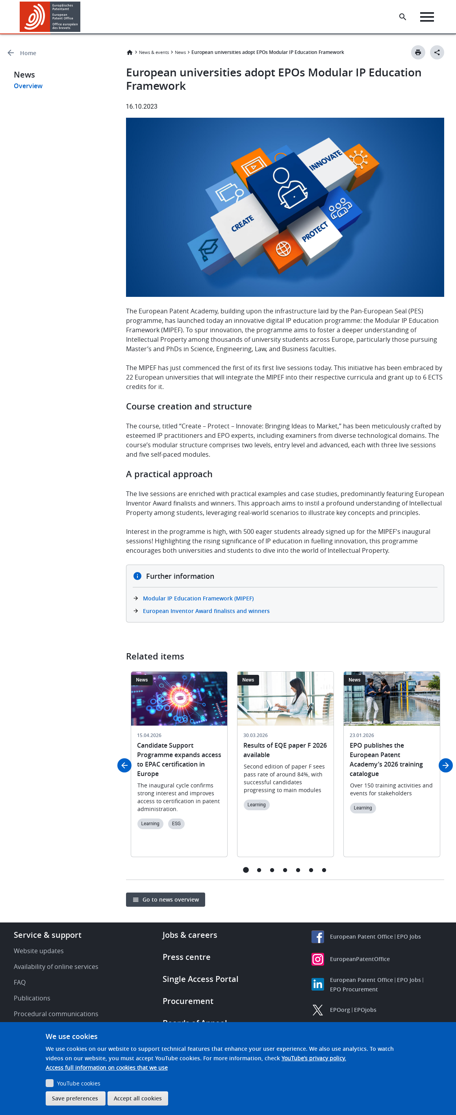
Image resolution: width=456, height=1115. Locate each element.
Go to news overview (171, 899)
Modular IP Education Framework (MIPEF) (198, 598)
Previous (124, 765)
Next (446, 765)
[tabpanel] (179, 769)
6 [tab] (311, 870)
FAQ (20, 982)
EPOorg (340, 1009)
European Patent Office (361, 936)
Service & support (48, 935)
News (180, 52)
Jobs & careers (190, 935)
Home (28, 53)
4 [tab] (285, 870)
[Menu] (427, 16)
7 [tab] (324, 870)
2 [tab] (259, 870)
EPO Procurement (354, 989)
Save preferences (75, 1098)
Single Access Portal (201, 979)
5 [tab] (298, 870)
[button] (82, 17)
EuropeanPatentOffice (360, 959)
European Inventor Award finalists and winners (206, 611)
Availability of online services (56, 966)
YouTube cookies (78, 1083)
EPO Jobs (409, 936)
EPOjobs (365, 1009)
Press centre (187, 957)
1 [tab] (246, 870)
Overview (28, 85)
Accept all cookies (138, 1098)
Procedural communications (56, 1013)
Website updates (39, 950)
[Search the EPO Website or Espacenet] (403, 17)
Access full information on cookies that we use (107, 1067)
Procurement (188, 1001)
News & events (154, 52)
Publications (32, 998)
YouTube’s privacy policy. (314, 1058)
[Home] (50, 17)
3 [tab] (272, 870)
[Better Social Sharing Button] (437, 52)
